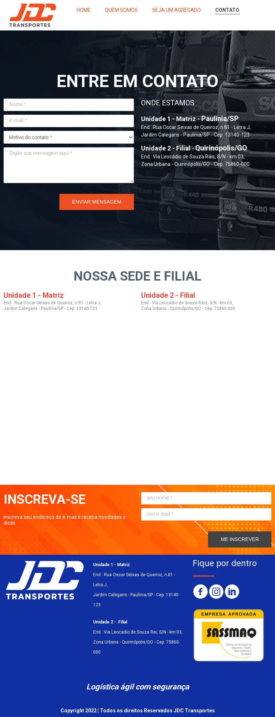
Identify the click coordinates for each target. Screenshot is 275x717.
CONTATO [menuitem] (227, 10)
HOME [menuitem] (84, 10)
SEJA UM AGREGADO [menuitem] (176, 10)
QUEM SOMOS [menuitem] (121, 10)
